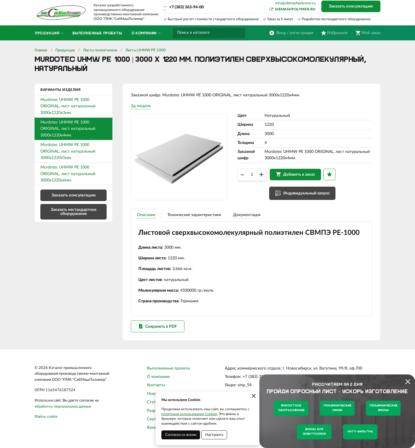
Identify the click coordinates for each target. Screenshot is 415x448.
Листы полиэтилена (100, 50)
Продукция (65, 50)
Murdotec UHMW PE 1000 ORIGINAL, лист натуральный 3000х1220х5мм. (67, 151)
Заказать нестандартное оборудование (73, 212)
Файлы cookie (46, 418)
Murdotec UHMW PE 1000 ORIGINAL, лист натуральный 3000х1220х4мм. (67, 128)
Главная (41, 50)
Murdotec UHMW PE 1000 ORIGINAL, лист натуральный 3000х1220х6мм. (67, 173)
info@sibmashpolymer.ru (295, 3)
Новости (155, 395)
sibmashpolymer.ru (295, 9)
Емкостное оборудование (291, 408)
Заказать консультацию (351, 6)
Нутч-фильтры (360, 431)
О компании (158, 378)
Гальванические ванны (383, 408)
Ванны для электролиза (314, 432)
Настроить (214, 435)
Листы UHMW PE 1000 (145, 50)
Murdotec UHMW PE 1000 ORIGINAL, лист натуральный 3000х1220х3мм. (67, 106)
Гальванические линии (337, 408)
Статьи (153, 403)
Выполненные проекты (168, 369)
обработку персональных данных (63, 407)
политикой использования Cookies (189, 414)
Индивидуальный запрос (307, 194)
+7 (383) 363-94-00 (186, 7)
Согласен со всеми (180, 435)
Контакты (156, 386)
